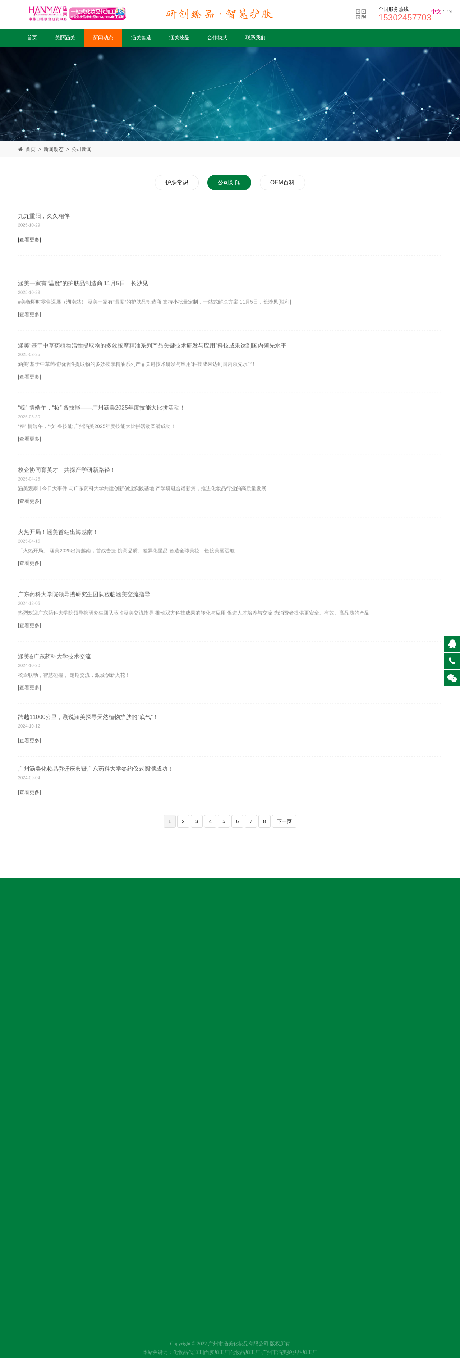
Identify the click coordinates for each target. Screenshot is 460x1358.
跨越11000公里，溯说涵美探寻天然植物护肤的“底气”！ (88, 735)
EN (448, 11)
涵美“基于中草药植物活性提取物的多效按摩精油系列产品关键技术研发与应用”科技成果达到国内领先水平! (153, 367)
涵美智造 (141, 37)
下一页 (284, 821)
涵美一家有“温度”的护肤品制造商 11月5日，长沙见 (83, 305)
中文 (436, 11)
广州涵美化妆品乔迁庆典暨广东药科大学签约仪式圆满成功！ (95, 782)
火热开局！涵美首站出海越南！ (58, 554)
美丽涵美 (65, 37)
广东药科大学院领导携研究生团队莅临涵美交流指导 (84, 616)
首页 (32, 37)
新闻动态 (103, 37)
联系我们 (255, 37)
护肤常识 (176, 182)
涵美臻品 (179, 37)
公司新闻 (82, 149)
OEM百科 (282, 182)
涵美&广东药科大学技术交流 (54, 678)
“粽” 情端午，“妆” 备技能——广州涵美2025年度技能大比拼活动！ (101, 429)
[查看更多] (29, 242)
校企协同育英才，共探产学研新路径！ (67, 491)
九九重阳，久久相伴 (44, 218)
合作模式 (217, 37)
